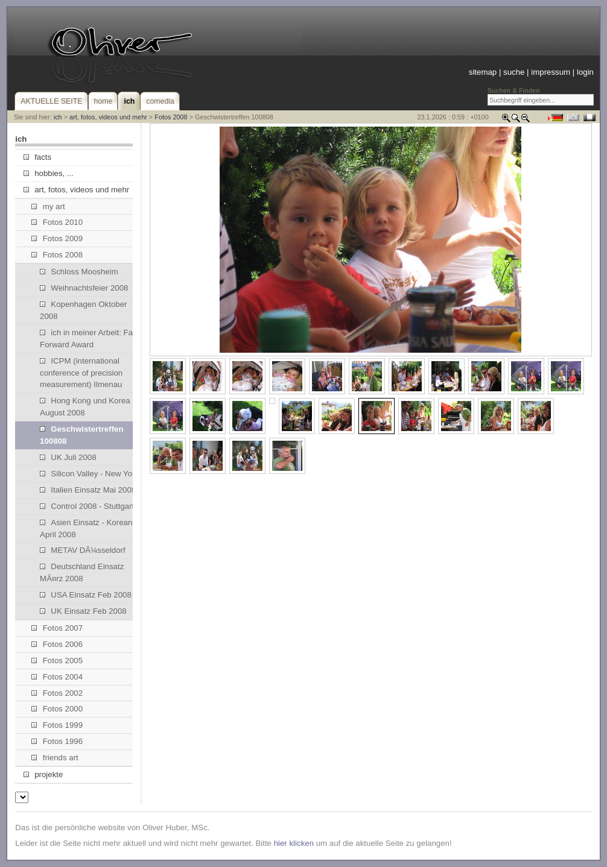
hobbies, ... (49, 173)
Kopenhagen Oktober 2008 (83, 310)
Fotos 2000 (57, 708)
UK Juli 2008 (68, 457)
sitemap (483, 72)
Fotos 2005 (57, 660)
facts (37, 157)
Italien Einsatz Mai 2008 (88, 489)
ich (58, 117)
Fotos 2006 (57, 644)
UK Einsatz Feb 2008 (83, 611)
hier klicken (294, 843)
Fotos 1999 (57, 725)
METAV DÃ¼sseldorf (83, 550)
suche (513, 72)
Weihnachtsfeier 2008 (84, 287)
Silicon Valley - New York (89, 473)
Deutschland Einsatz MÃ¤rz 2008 (82, 572)
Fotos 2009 (57, 238)
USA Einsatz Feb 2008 (86, 594)
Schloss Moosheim (79, 271)
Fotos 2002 (57, 693)
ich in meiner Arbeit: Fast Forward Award (89, 338)
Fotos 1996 (57, 741)
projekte (43, 774)
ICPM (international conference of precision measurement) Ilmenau (81, 372)
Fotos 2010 (57, 222)
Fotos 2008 (170, 117)
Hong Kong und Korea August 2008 (85, 406)
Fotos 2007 (57, 627)
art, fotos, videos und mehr (108, 117)
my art (48, 206)
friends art (54, 757)
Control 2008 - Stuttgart (87, 506)
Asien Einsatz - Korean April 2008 (86, 528)
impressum (550, 72)
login (585, 72)
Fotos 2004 (57, 676)
